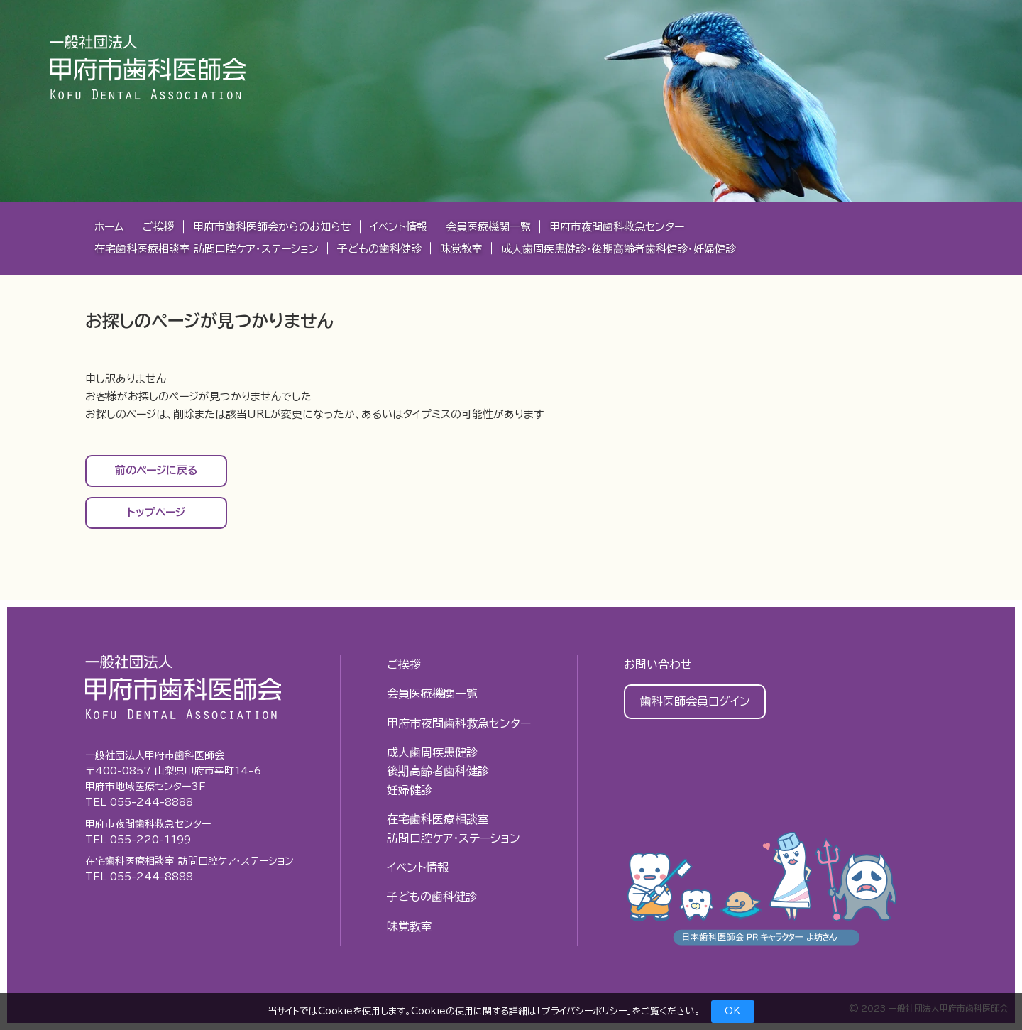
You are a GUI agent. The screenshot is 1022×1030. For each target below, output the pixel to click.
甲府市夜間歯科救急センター (616, 226)
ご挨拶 (159, 226)
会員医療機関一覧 (488, 226)
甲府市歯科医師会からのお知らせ (272, 226)
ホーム (109, 226)
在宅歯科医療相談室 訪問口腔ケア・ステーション (206, 248)
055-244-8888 (151, 802)
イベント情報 (398, 226)
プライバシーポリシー (584, 1011)
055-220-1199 (150, 840)
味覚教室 (461, 248)
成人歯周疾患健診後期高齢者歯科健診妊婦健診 (438, 771)
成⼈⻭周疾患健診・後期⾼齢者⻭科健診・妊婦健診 (618, 248)
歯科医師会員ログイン (695, 701)
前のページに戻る (156, 470)
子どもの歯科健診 (379, 248)
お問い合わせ (658, 664)
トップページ (156, 512)
